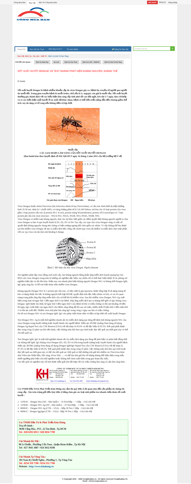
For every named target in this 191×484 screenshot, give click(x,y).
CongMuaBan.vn (90, 479)
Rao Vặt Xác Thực (37, 49)
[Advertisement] (118, 26)
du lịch (56, 62)
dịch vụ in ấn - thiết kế (91, 62)
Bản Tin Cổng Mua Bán (48, 2)
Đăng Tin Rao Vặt (121, 49)
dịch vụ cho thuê (71, 62)
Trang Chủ (21, 49)
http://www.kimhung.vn (41, 466)
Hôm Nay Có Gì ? (55, 49)
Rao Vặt (32, 3)
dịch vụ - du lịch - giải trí (36, 56)
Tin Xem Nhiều (72, 49)
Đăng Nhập (172, 2)
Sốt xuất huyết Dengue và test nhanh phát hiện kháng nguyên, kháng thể (67, 71)
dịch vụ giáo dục (42, 62)
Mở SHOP (152, 2)
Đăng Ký (162, 2)
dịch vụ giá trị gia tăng (113, 62)
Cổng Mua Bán (20, 2)
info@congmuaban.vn (98, 481)
